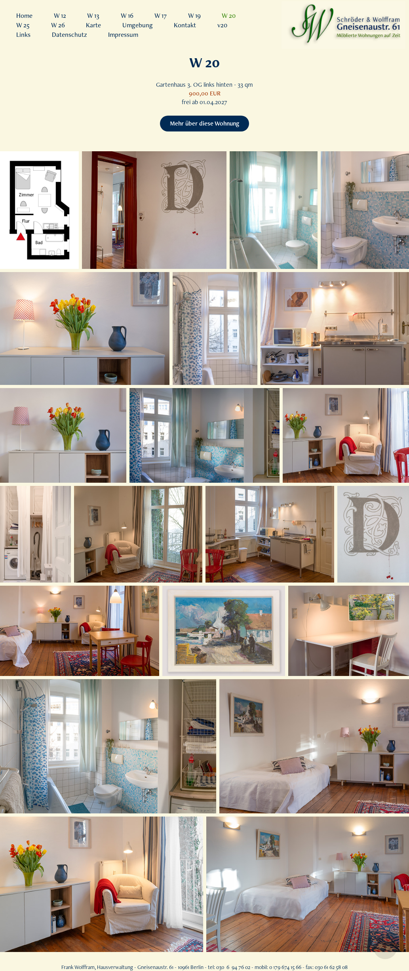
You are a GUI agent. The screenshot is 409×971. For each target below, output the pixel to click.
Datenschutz (69, 34)
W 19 (194, 15)
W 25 (23, 25)
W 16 (127, 15)
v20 (222, 25)
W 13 (93, 15)
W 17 (160, 15)
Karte (93, 25)
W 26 (58, 25)
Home (24, 15)
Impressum (123, 34)
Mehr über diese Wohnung (204, 123)
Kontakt (185, 25)
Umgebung (137, 25)
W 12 (60, 15)
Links (23, 34)
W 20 (229, 15)
